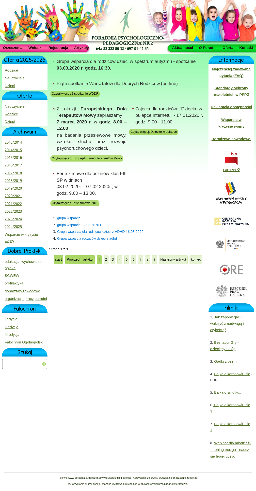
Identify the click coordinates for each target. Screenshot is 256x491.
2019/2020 (13, 188)
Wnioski (35, 47)
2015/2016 (13, 158)
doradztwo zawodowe (22, 291)
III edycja (12, 335)
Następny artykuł (173, 260)
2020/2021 (13, 196)
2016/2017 (13, 165)
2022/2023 (13, 211)
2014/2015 (13, 150)
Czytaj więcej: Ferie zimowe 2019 (75, 203)
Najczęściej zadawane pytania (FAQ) (231, 72)
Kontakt (246, 47)
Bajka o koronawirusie (232, 374)
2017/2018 (13, 173)
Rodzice (11, 70)
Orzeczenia (12, 47)
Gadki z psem (225, 361)
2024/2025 (13, 227)
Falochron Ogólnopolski (24, 342)
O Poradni (208, 47)
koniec (196, 260)
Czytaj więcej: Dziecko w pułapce (153, 132)
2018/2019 (13, 181)
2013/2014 (13, 142)
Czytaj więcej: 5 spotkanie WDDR (75, 94)
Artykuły (81, 47)
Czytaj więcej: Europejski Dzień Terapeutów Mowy (87, 158)
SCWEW (12, 276)
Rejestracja (58, 47)
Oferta (228, 47)
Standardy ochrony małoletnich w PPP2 (231, 91)
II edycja (11, 327)
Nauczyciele (15, 78)
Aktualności (182, 47)
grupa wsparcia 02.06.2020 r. (79, 225)
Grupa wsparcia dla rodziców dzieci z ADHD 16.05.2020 (100, 232)
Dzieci (10, 86)
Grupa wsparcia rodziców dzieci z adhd (87, 239)
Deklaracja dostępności (231, 107)
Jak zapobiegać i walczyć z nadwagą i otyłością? (227, 324)
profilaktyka (14, 283)
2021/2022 (13, 204)
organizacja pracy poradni (26, 299)
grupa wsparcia (68, 218)
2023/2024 (13, 219)
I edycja (11, 319)
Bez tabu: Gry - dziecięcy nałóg (224, 346)
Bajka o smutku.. (227, 392)
